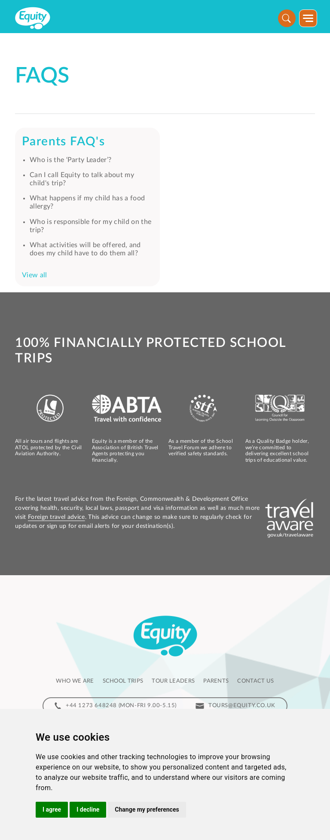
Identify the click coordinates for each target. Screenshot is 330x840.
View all (34, 275)
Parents (216, 681)
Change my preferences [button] (147, 809)
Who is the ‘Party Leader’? (70, 159)
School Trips (123, 681)
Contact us (255, 681)
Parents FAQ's (63, 141)
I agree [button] (52, 809)
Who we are (75, 681)
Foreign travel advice (56, 517)
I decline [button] (87, 809)
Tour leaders (173, 681)
